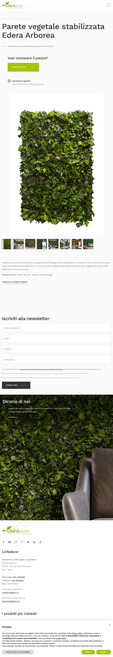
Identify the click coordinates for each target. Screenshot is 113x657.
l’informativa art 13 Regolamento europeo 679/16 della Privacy (41, 368)
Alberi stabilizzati (10, 620)
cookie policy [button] (61, 638)
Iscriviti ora (11, 383)
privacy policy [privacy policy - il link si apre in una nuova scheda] (76, 633)
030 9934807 (17, 579)
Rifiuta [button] (88, 652)
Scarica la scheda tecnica (14, 280)
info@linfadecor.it (10, 591)
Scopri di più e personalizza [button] (18, 652)
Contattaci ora (18, 67)
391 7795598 (19, 575)
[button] (110, 625)
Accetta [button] (103, 652)
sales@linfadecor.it (11, 599)
